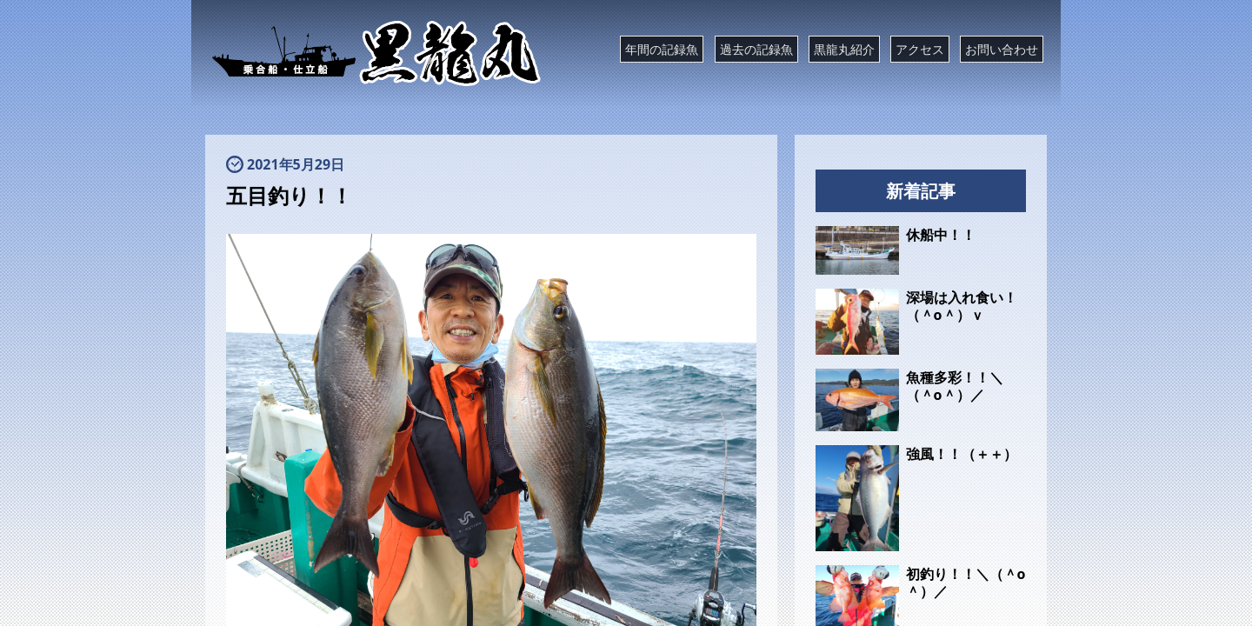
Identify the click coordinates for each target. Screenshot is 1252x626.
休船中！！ (941, 234)
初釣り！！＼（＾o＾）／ (966, 582)
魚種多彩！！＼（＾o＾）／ (954, 386)
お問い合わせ (1001, 49)
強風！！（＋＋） (961, 453)
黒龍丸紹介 (844, 49)
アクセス (920, 49)
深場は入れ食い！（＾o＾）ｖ (961, 306)
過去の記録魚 (756, 49)
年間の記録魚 (661, 49)
